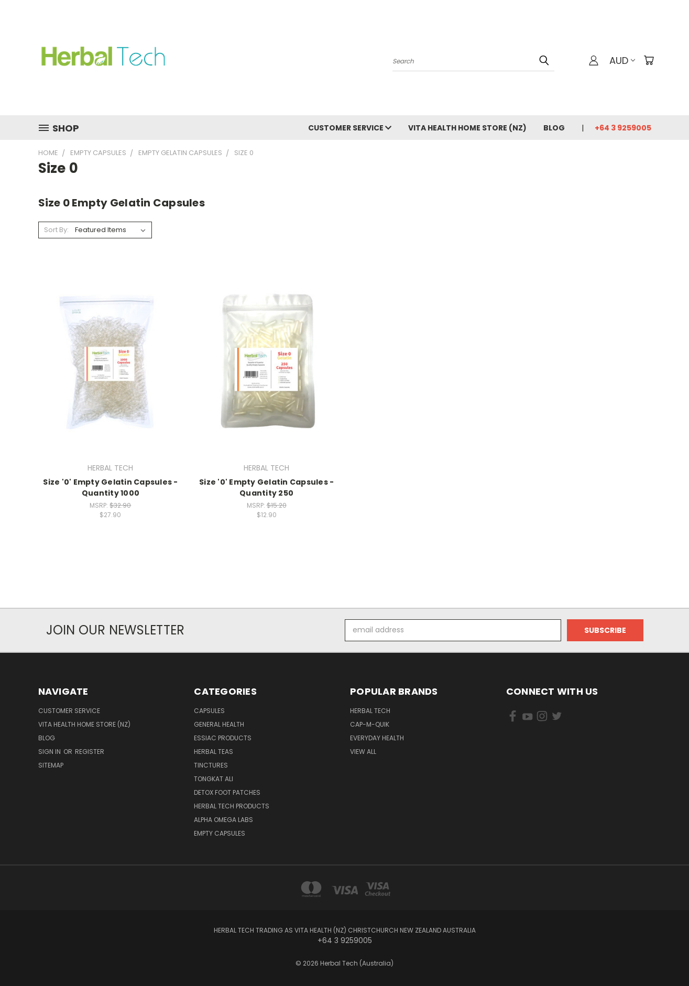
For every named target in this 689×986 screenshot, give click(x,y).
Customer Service (349, 128)
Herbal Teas (213, 751)
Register (89, 751)
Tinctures (211, 765)
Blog (554, 128)
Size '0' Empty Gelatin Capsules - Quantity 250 (266, 487)
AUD (622, 60)
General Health (219, 724)
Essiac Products (222, 737)
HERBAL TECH (370, 710)
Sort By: (56, 230)
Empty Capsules (219, 833)
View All (363, 751)
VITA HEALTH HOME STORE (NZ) (467, 128)
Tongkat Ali (213, 778)
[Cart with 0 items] (648, 60)
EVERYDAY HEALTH (377, 737)
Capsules (209, 710)
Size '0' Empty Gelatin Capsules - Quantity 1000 (110, 487)
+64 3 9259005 (623, 128)
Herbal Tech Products (231, 806)
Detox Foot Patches (227, 792)
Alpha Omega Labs (223, 819)
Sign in (50, 751)
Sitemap (50, 765)
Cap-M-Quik (369, 724)
